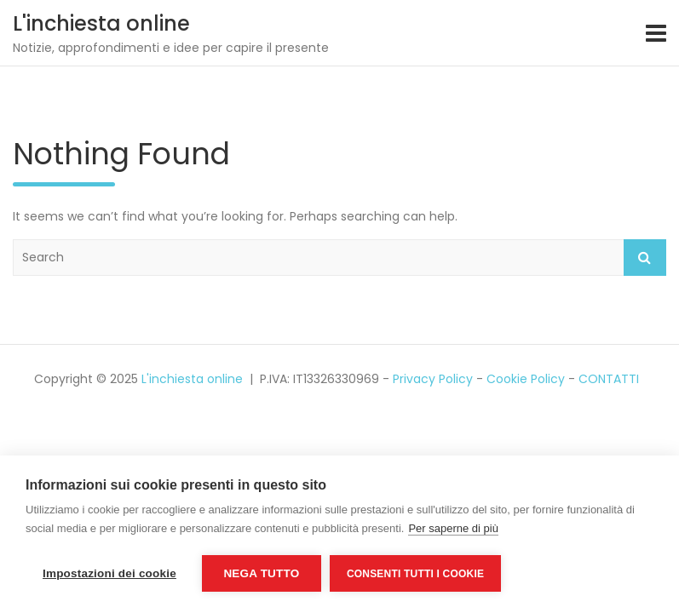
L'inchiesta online (101, 23)
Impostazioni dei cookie (109, 573)
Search (645, 257)
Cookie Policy (525, 378)
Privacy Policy (433, 378)
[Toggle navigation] (656, 33)
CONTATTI (608, 378)
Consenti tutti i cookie (415, 574)
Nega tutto (261, 573)
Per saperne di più (453, 528)
